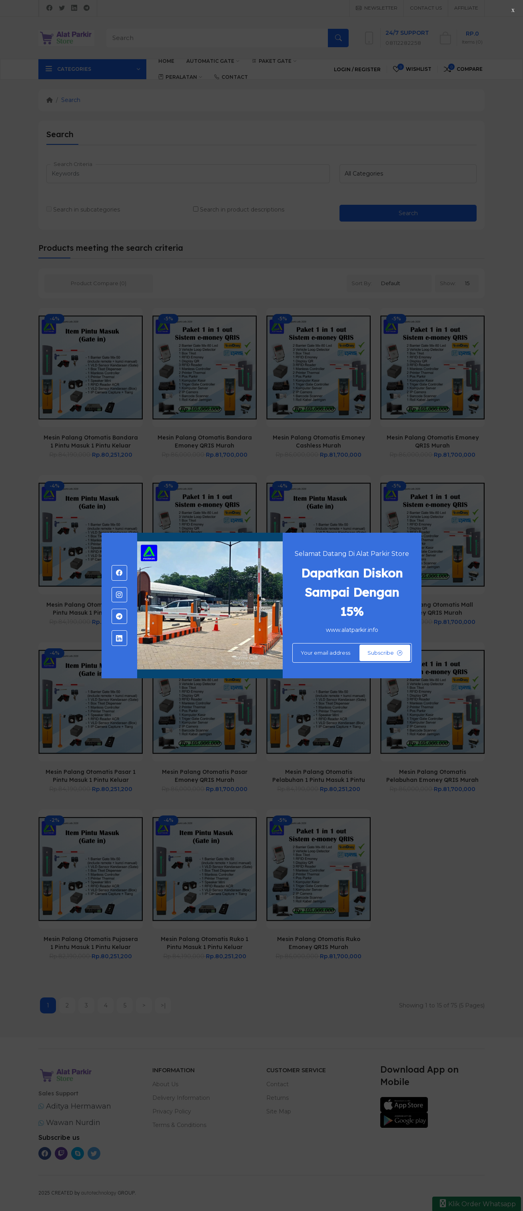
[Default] (352, 653)
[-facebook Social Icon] (119, 572)
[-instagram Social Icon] (119, 594)
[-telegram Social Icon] (119, 616)
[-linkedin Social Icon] (119, 637)
